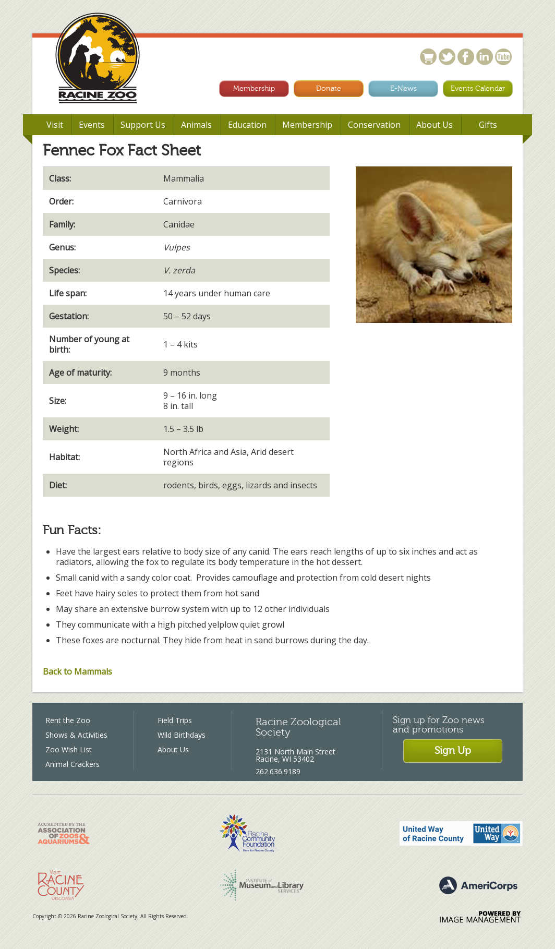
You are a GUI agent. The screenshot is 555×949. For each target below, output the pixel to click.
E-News (403, 88)
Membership (254, 88)
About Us (173, 749)
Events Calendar (478, 88)
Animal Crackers (72, 764)
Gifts (488, 124)
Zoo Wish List (68, 749)
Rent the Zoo (67, 720)
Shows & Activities (76, 735)
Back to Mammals (77, 671)
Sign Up (453, 750)
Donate (328, 88)
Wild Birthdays (182, 735)
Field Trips (175, 720)
